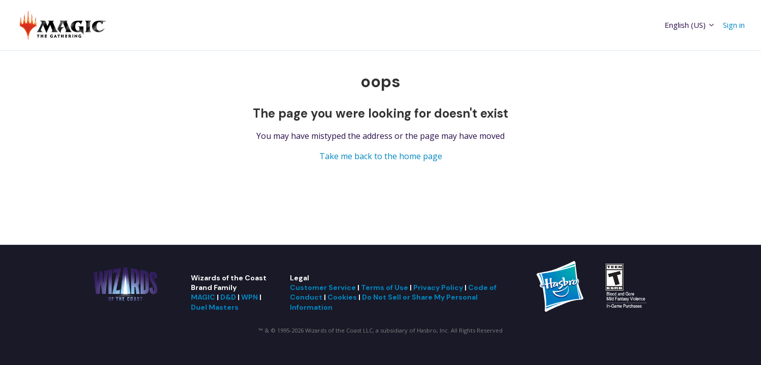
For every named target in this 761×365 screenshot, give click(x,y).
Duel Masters (215, 307)
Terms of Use (384, 287)
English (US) (690, 25)
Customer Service (323, 287)
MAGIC (203, 297)
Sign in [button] (734, 25)
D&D (228, 297)
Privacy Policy (438, 287)
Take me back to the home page (380, 156)
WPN (249, 297)
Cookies (342, 297)
